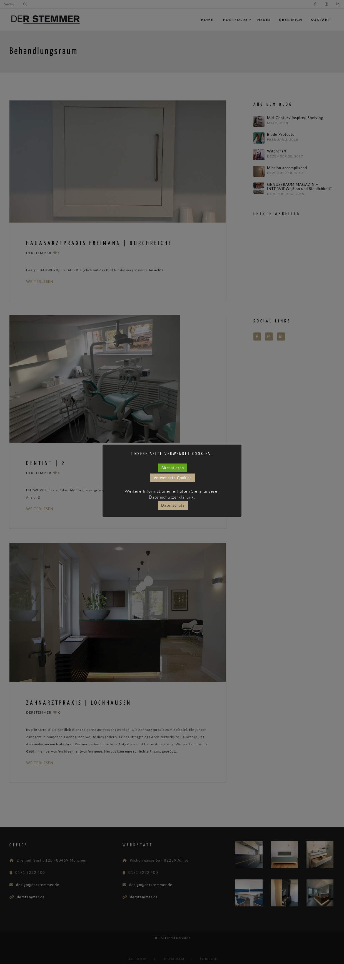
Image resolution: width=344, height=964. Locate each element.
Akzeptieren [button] (172, 468)
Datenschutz (173, 505)
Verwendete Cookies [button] (173, 478)
